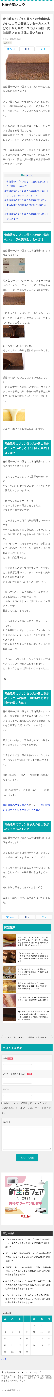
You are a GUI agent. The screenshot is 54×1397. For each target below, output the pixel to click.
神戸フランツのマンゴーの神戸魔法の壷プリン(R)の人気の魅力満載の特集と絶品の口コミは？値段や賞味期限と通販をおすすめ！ (28, 1285)
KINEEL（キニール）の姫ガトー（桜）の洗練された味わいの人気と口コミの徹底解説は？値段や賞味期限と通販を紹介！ (28, 1271)
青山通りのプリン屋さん (16, 805)
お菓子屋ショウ (13, 4)
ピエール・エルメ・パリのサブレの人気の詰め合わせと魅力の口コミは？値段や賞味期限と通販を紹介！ (27, 1243)
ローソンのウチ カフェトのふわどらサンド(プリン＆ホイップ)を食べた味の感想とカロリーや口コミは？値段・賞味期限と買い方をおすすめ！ (33, 941)
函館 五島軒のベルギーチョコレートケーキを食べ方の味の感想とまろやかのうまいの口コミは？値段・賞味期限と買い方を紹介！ (33, 1016)
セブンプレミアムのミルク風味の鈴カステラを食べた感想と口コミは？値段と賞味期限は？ (33, 971)
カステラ (7, 43)
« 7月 (3, 1359)
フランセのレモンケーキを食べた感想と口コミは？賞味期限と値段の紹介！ (33, 999)
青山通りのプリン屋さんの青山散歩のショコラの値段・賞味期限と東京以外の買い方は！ (26, 204)
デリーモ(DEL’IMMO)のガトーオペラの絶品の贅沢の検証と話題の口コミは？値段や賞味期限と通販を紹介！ (28, 1257)
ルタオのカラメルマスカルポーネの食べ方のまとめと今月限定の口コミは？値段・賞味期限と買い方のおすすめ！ (15, 1037)
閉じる (29, 175)
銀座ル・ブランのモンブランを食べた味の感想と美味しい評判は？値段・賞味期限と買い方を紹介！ (41, 1037)
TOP (14, 1372)
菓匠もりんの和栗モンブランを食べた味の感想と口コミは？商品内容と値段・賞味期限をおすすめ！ (33, 986)
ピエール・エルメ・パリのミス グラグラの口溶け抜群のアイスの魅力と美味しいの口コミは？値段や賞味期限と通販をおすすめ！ (27, 1299)
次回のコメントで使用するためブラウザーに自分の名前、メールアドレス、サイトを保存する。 (26, 1108)
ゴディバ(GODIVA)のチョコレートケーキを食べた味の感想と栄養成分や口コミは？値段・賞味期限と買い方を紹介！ (33, 957)
